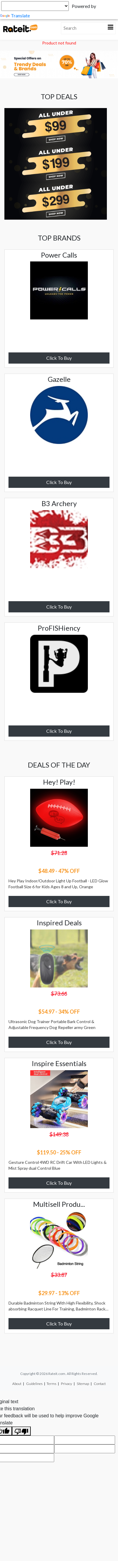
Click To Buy (59, 358)
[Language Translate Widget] (35, 6)
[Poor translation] (21, 1431)
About (16, 1383)
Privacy (66, 1383)
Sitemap (83, 1383)
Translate (15, 15)
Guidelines (34, 1383)
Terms (51, 1383)
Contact (100, 1383)
